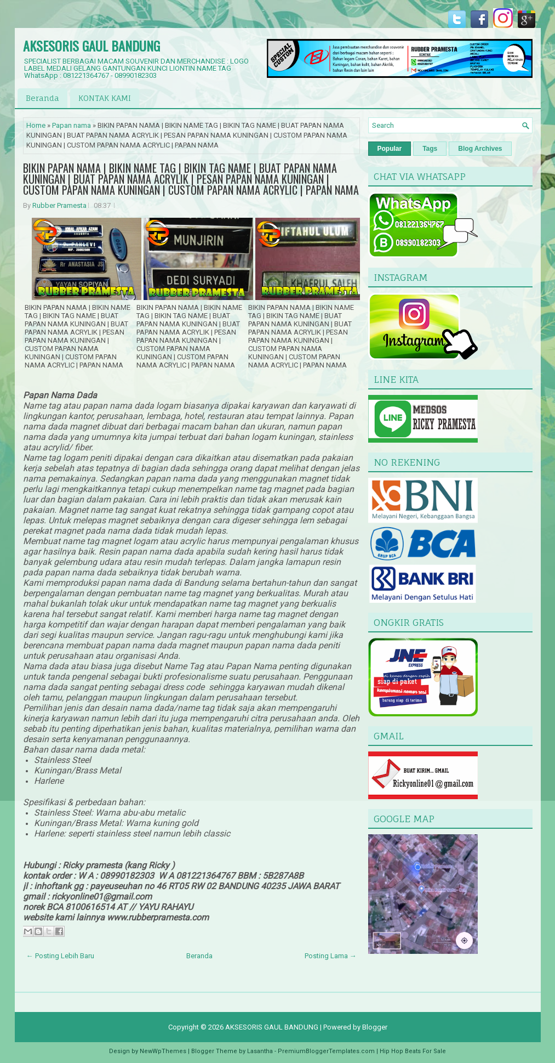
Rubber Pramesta (59, 205)
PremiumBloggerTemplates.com (326, 1051)
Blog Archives (480, 148)
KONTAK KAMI (104, 98)
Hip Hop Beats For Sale (413, 1051)
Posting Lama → (331, 956)
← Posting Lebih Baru (60, 956)
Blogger (374, 1027)
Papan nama (71, 125)
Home (35, 125)
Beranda (42, 98)
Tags (429, 148)
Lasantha (260, 1051)
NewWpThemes (163, 1051)
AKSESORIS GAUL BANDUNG (91, 45)
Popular (389, 148)
